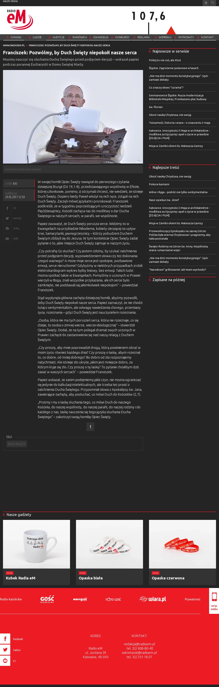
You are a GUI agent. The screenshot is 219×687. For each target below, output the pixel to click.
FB (14, 208)
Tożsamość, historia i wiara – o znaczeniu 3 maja (179, 122)
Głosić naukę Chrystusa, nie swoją (170, 114)
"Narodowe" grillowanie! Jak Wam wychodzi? (177, 269)
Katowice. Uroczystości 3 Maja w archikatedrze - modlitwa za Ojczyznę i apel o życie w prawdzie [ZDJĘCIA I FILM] (179, 134)
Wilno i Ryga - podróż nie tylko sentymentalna (178, 192)
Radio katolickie (11, 599)
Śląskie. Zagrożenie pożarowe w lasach (173, 68)
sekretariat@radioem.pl (139, 652)
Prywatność (192, 599)
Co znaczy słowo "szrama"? (166, 87)
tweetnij (17, 218)
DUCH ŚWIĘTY (16, 444)
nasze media (10, 1)
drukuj (16, 228)
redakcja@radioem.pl (139, 644)
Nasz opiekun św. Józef (164, 200)
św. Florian (156, 107)
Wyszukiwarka (212, 3)
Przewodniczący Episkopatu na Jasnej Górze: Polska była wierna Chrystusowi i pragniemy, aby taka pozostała (179, 234)
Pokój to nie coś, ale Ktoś (165, 60)
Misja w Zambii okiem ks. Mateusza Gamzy (176, 145)
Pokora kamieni (159, 184)
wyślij (15, 238)
